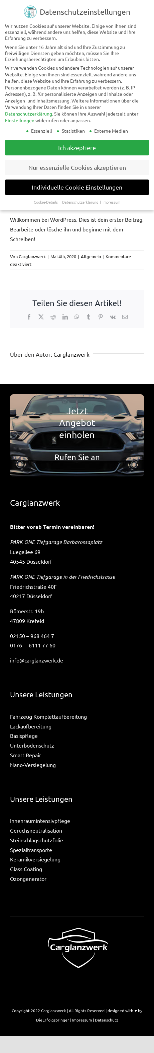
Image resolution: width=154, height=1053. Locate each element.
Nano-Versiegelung (33, 764)
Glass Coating (26, 868)
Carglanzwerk (32, 256)
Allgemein (91, 256)
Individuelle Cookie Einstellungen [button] (77, 187)
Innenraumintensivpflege (40, 820)
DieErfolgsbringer (52, 1020)
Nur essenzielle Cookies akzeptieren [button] (77, 167)
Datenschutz (106, 1020)
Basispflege (24, 735)
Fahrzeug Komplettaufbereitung (48, 716)
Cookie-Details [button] (46, 202)
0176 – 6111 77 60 (32, 645)
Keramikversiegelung (35, 859)
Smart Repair (25, 755)
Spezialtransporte (31, 849)
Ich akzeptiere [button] (77, 147)
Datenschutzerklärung (28, 114)
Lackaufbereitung (30, 726)
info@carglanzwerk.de (36, 660)
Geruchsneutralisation (36, 830)
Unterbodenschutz (32, 745)
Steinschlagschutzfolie (36, 840)
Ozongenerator (28, 878)
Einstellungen (19, 120)
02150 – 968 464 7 (32, 635)
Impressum (82, 1020)
